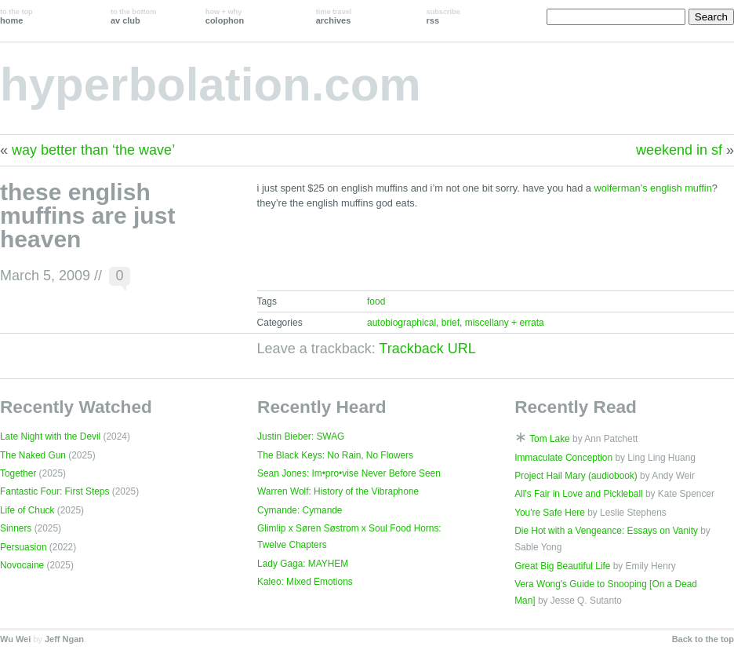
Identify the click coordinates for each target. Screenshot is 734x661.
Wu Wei (15, 639)
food (376, 301)
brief (450, 322)
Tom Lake (549, 438)
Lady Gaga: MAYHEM (302, 563)
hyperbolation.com (210, 84)
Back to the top (703, 639)
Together (18, 473)
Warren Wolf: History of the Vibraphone (338, 491)
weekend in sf (679, 150)
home (16, 16)
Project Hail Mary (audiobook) (576, 475)
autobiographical (401, 322)
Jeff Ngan (64, 639)
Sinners (15, 528)
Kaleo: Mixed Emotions (305, 581)
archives (334, 16)
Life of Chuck (27, 510)
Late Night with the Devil (50, 436)
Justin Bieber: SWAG (300, 436)
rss (443, 16)
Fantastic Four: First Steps (54, 491)
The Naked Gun (33, 455)
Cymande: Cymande (299, 510)
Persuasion (23, 547)
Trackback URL (427, 348)
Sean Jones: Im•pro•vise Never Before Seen (349, 473)
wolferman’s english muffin (653, 188)
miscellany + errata (504, 322)
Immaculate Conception (563, 457)
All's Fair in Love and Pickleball (578, 493)
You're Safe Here (549, 512)
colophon (224, 16)
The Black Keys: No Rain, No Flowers (335, 455)
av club (133, 16)
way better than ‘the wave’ (93, 150)
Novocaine (22, 565)
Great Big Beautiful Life (562, 566)
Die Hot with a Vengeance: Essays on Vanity (606, 530)
